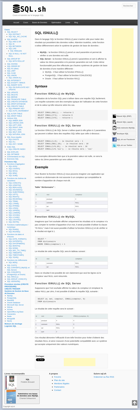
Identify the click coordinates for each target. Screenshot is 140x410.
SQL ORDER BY (13, 66)
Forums (57, 377)
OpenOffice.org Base (15, 312)
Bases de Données (39, 22)
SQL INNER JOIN (16, 121)
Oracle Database (13, 303)
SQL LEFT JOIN (15, 125)
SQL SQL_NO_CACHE (18, 37)
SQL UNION (12, 75)
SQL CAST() (12, 265)
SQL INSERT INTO (14, 85)
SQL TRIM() (13, 201)
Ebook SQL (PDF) (124, 116)
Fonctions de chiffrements (17, 260)
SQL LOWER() (14, 213)
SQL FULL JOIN (15, 130)
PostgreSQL (12, 298)
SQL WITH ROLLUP (17, 61)
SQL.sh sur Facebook (126, 139)
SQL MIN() (13, 173)
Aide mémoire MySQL (126, 128)
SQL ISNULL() (12, 277)
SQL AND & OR (15, 42)
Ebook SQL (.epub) (125, 122)
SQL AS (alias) (13, 69)
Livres (67, 22)
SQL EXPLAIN (12, 152)
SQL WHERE (12, 39)
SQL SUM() (13, 175)
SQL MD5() (13, 262)
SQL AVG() (13, 166)
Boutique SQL (123, 134)
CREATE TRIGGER (12, 289)
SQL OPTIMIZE (13, 154)
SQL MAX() (13, 171)
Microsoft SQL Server (15, 305)
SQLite (9, 307)
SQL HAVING (12, 64)
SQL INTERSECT (14, 80)
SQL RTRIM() (14, 206)
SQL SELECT (12, 32)
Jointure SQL (12, 118)
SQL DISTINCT (15, 34)
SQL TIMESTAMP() (16, 255)
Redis (9, 316)
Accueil (16, 22)
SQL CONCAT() (15, 183)
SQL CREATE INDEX (17, 149)
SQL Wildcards (16, 51)
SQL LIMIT (11, 71)
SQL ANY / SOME (16, 144)
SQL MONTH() (14, 246)
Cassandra (11, 314)
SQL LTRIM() (14, 204)
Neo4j (9, 321)
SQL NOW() (13, 248)
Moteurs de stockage (13, 324)
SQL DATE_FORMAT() (18, 239)
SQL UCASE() (14, 215)
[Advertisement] (79, 362)
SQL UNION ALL (15, 78)
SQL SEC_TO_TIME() (17, 250)
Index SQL (11, 147)
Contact (57, 390)
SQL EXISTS (14, 139)
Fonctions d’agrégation (16, 164)
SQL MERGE (12, 97)
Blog (76, 22)
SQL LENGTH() (15, 185)
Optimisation (56, 22)
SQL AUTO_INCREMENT (19, 111)
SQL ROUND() (14, 232)
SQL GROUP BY (13, 59)
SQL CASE (11, 73)
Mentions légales (61, 383)
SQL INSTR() (14, 222)
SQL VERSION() (13, 281)
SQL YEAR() (14, 257)
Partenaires (59, 387)
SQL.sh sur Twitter (124, 145)
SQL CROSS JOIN (16, 123)
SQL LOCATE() (15, 220)
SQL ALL (12, 142)
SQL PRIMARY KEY (17, 108)
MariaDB (10, 300)
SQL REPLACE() (15, 187)
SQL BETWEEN (15, 46)
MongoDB (11, 319)
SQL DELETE (12, 95)
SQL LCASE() (14, 217)
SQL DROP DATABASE (16, 104)
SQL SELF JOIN (15, 132)
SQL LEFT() (13, 194)
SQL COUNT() (14, 169)
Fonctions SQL (11, 162)
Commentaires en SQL (16, 157)
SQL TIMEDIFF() (15, 253)
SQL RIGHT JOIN (16, 127)
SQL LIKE (12, 49)
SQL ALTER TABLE (14, 114)
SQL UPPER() (14, 210)
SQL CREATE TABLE (15, 106)
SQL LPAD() (13, 208)
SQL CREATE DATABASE (17, 102)
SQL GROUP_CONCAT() (17, 279)
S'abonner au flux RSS (104, 377)
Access (10, 309)
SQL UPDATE (12, 92)
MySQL (10, 296)
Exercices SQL (13, 159)
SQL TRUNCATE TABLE (16, 99)
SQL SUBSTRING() (16, 192)
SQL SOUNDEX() (15, 190)
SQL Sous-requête (14, 137)
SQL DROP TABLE (14, 116)
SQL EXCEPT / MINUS (16, 83)
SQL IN (11, 44)
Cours (25, 22)
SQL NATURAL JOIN (17, 134)
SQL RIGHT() (14, 197)
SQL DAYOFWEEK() (17, 244)
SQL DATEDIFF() (15, 241)
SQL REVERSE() (15, 199)
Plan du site (59, 380)
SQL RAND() (14, 229)
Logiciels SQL (10, 326)
